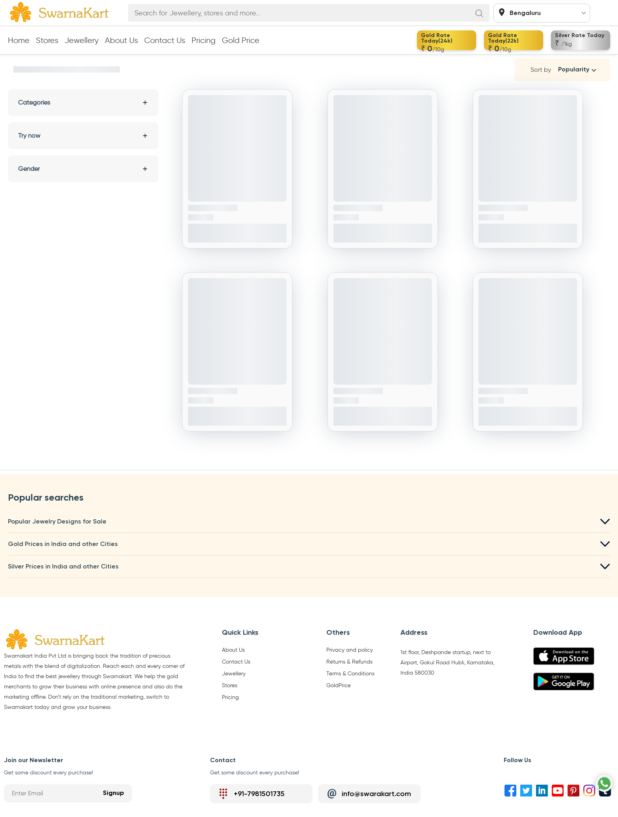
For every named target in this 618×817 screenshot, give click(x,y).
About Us (121, 40)
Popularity (573, 70)
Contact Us (164, 40)
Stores (47, 40)
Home (19, 40)
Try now (83, 135)
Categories (83, 102)
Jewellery (82, 40)
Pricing (204, 40)
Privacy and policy (349, 650)
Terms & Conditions (350, 674)
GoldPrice (338, 685)
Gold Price (240, 40)
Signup (113, 793)
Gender (83, 168)
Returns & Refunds (349, 662)
